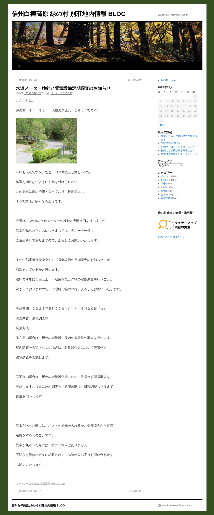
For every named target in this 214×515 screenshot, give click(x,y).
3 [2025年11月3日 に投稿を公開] (166, 101)
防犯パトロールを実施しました (178, 146)
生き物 (164, 194)
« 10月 (161, 124)
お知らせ (34, 483)
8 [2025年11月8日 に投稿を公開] (195, 101)
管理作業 (45, 483)
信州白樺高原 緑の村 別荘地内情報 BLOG (69, 13)
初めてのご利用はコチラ (171, 237)
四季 (163, 183)
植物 (163, 190)
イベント (166, 176)
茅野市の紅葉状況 (170, 143)
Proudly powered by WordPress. (177, 505)
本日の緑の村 (136, 80)
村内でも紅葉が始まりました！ (178, 150)
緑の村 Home (168, 80)
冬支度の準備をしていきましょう (179, 154)
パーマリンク (58, 483)
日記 (163, 187)
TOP (19, 66)
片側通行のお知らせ (28, 80)
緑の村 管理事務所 (61, 93)
